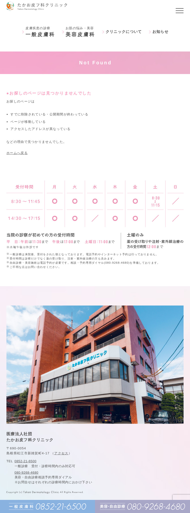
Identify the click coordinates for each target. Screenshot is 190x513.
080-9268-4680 (27, 472)
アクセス (61, 453)
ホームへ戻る (17, 153)
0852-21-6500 (26, 461)
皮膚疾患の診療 (40, 31)
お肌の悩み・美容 (80, 31)
